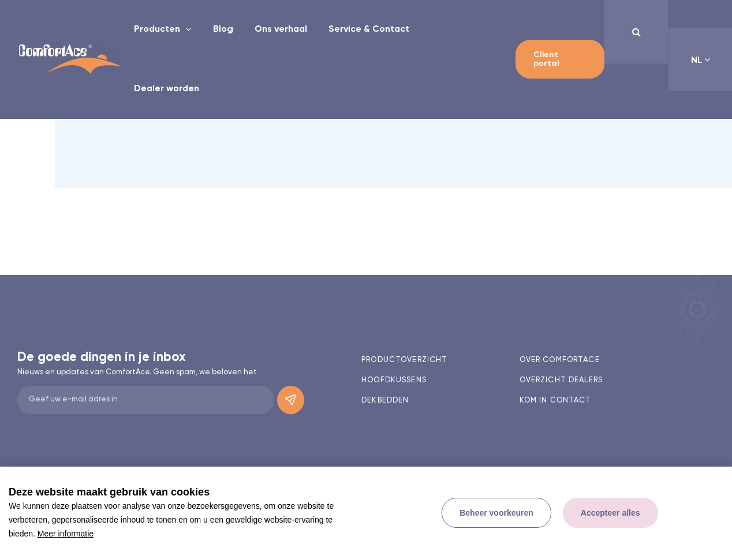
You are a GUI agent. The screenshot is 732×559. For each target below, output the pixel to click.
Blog (223, 29)
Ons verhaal (281, 29)
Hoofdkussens (394, 380)
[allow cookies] (610, 513)
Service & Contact (368, 29)
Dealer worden (166, 89)
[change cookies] (496, 513)
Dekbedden (385, 400)
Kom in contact (556, 400)
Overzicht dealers (561, 380)
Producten (158, 29)
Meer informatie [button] (66, 533)
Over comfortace (560, 360)
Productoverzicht (404, 360)
